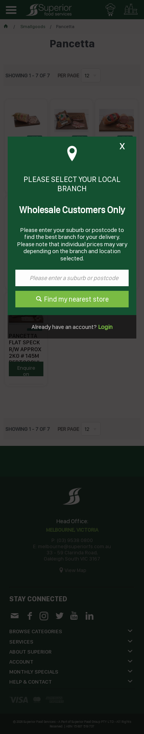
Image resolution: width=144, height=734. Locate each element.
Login (105, 326)
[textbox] (72, 278)
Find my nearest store (76, 299)
